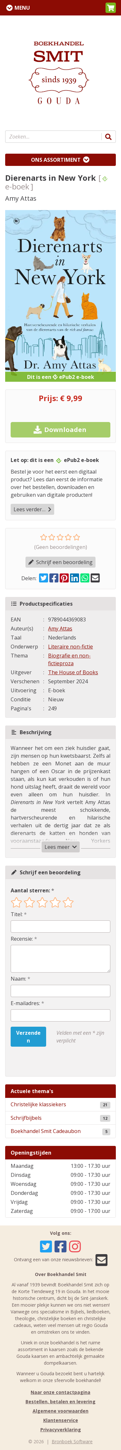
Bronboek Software (72, 1441)
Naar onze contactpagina (60, 1392)
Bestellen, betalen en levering (60, 1401)
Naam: (18, 978)
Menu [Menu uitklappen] (22, 7)
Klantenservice (60, 1420)
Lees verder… (32, 509)
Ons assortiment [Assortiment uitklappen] (56, 159)
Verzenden (28, 1036)
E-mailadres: (25, 1003)
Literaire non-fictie (70, 646)
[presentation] (52, 1061)
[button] (111, 8)
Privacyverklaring (60, 1429)
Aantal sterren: (30, 890)
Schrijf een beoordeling (60, 562)
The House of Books (73, 672)
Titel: (17, 914)
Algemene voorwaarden (60, 1411)
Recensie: (22, 938)
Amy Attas (60, 628)
